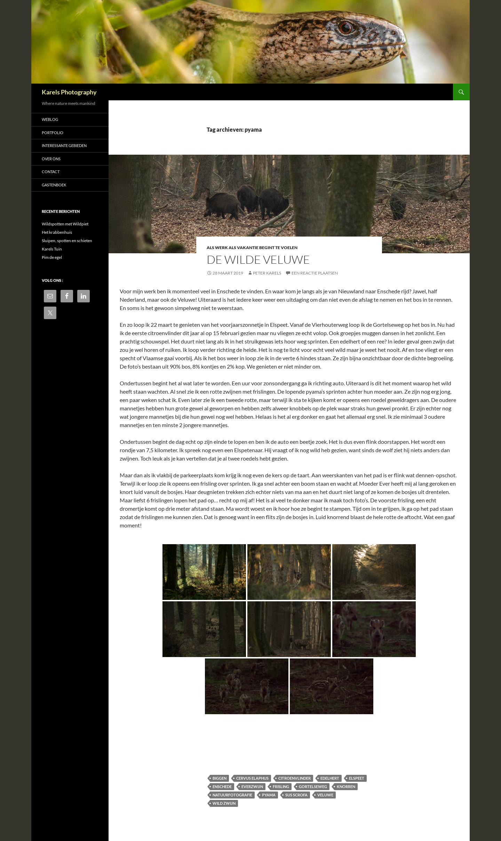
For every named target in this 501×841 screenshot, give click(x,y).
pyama (269, 795)
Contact (50, 171)
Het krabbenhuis (57, 232)
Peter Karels (267, 273)
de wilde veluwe (258, 259)
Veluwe (325, 795)
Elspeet (356, 778)
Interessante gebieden (64, 145)
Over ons (51, 158)
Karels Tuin (52, 249)
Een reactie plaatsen (315, 273)
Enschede (222, 786)
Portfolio (52, 132)
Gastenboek (54, 185)
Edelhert (329, 778)
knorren (346, 786)
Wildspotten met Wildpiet (65, 223)
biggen (219, 778)
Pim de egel (52, 257)
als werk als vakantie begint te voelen (252, 247)
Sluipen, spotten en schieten (67, 240)
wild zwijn (224, 803)
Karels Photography (69, 92)
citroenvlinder (294, 778)
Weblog (50, 119)
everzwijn (252, 786)
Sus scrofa (296, 795)
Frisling (281, 786)
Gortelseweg (313, 786)
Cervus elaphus (252, 778)
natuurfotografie (232, 795)
